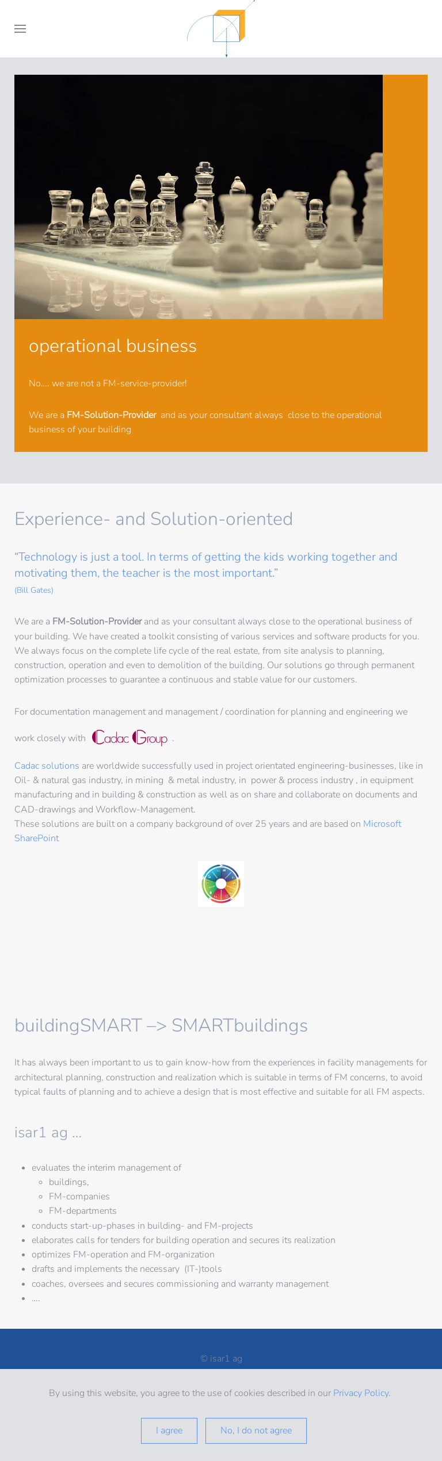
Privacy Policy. (363, 1393)
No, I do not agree (256, 1430)
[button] (20, 28)
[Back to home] (221, 28)
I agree (169, 1430)
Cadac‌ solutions (46, 766)
